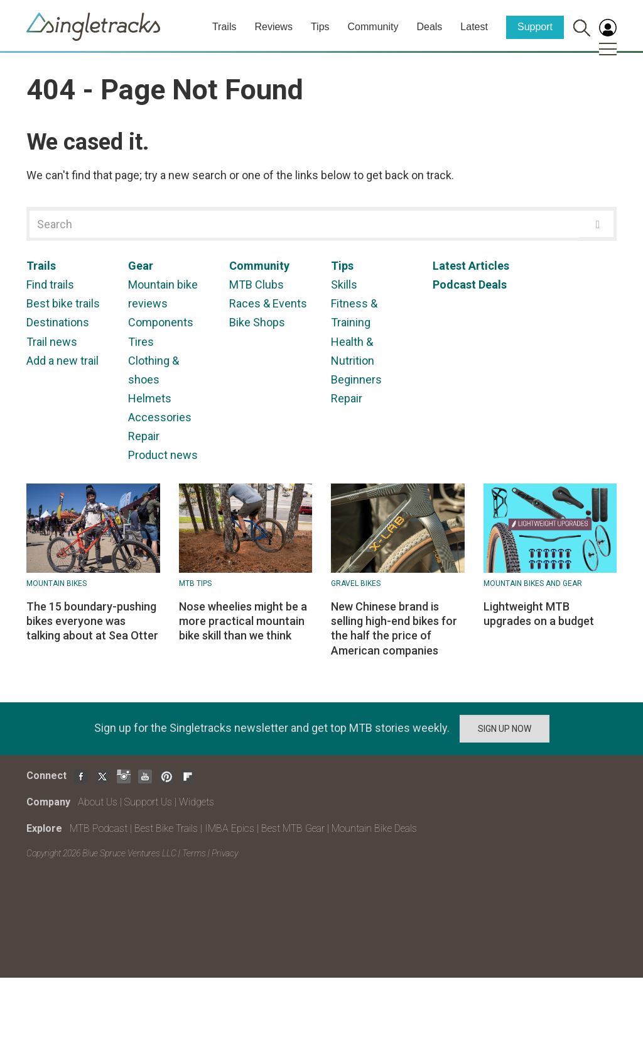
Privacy (225, 853)
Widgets (196, 802)
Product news (163, 454)
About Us (97, 802)
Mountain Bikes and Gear (533, 583)
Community (373, 26)
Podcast (454, 284)
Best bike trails (63, 303)
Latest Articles (471, 265)
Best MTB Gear (293, 828)
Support (535, 26)
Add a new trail (62, 360)
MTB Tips (195, 583)
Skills (344, 284)
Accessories (160, 417)
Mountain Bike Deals (374, 828)
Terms (194, 853)
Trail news (51, 341)
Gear (140, 265)
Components (160, 322)
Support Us (148, 802)
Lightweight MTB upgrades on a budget (539, 613)
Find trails (50, 284)
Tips (320, 26)
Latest (474, 26)
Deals (429, 26)
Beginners (356, 379)
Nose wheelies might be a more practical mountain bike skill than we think (243, 621)
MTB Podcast (98, 828)
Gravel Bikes (356, 583)
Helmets (149, 398)
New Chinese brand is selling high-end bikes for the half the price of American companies (394, 628)
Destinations (57, 322)
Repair (143, 436)
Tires (141, 341)
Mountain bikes (56, 583)
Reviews (273, 26)
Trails (224, 26)
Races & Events (268, 303)
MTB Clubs (256, 284)
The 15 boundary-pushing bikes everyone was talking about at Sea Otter (92, 621)
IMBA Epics (229, 828)
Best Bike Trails (166, 828)
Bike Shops (257, 322)
